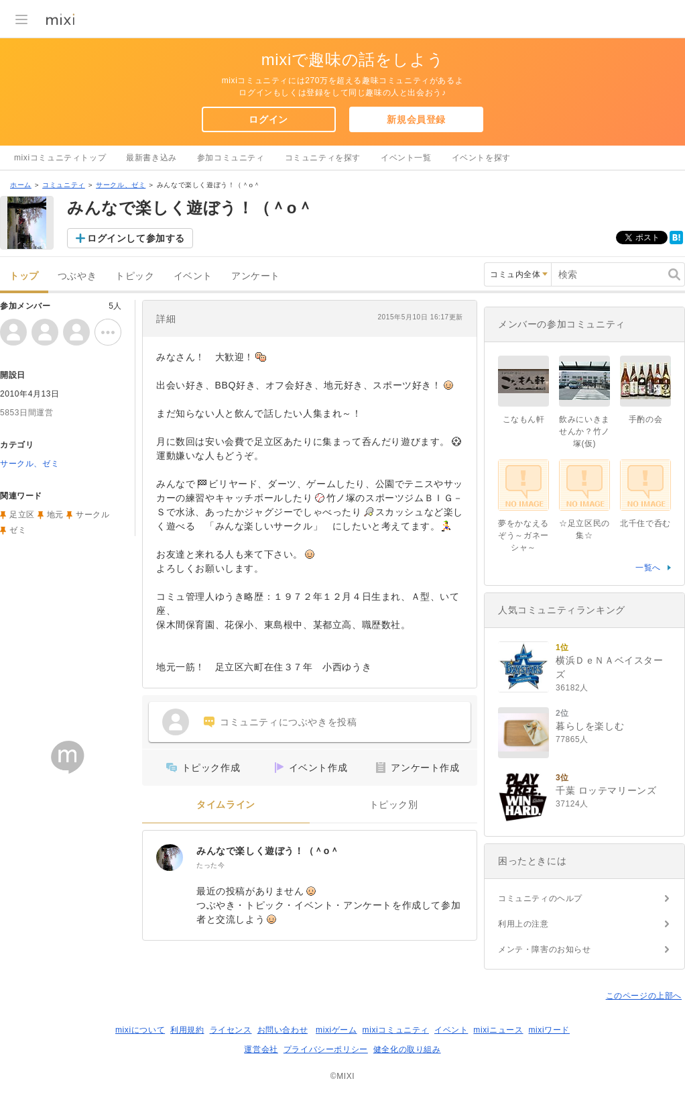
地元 (55, 514)
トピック (134, 276)
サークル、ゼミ (120, 185)
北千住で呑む (645, 523)
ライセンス (231, 1030)
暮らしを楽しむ (590, 726)
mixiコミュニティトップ (60, 157)
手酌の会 (645, 419)
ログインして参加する (136, 238)
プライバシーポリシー (326, 1049)
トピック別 (393, 805)
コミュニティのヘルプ (540, 898)
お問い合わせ (282, 1030)
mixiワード (549, 1030)
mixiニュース (498, 1030)
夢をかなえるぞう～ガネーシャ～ (523, 535)
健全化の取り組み (407, 1049)
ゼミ (17, 530)
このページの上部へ (644, 995)
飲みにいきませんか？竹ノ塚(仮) (584, 431)
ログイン (268, 119)
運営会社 (260, 1049)
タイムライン (225, 805)
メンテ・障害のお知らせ (544, 949)
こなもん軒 (524, 419)
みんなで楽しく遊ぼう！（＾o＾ (268, 850)
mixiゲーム (336, 1030)
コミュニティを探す (323, 157)
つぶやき (77, 276)
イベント (193, 276)
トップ (24, 276)
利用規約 (187, 1030)
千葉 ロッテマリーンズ (606, 790)
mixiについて (140, 1030)
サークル (92, 514)
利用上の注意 (523, 924)
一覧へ (648, 567)
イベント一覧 (406, 157)
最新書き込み (151, 157)
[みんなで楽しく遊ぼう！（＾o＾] (169, 857)
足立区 (22, 514)
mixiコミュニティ (396, 1030)
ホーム (21, 185)
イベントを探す (481, 157)
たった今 (210, 865)
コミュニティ (63, 185)
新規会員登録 (416, 119)
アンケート (255, 276)
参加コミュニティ (231, 157)
